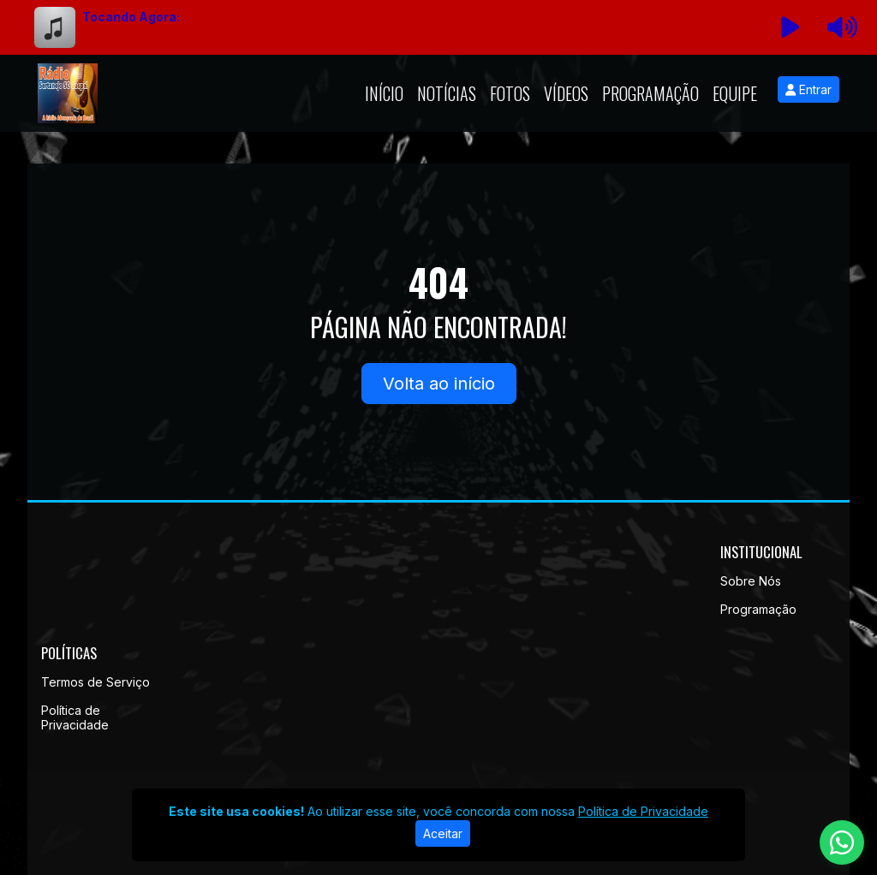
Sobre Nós (750, 581)
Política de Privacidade (75, 717)
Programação (650, 93)
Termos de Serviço (95, 682)
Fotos (510, 93)
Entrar (808, 89)
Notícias (446, 93)
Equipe (735, 93)
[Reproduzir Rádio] (790, 27)
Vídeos (566, 93)
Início (384, 93)
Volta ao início (439, 383)
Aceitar (442, 833)
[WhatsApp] (842, 842)
